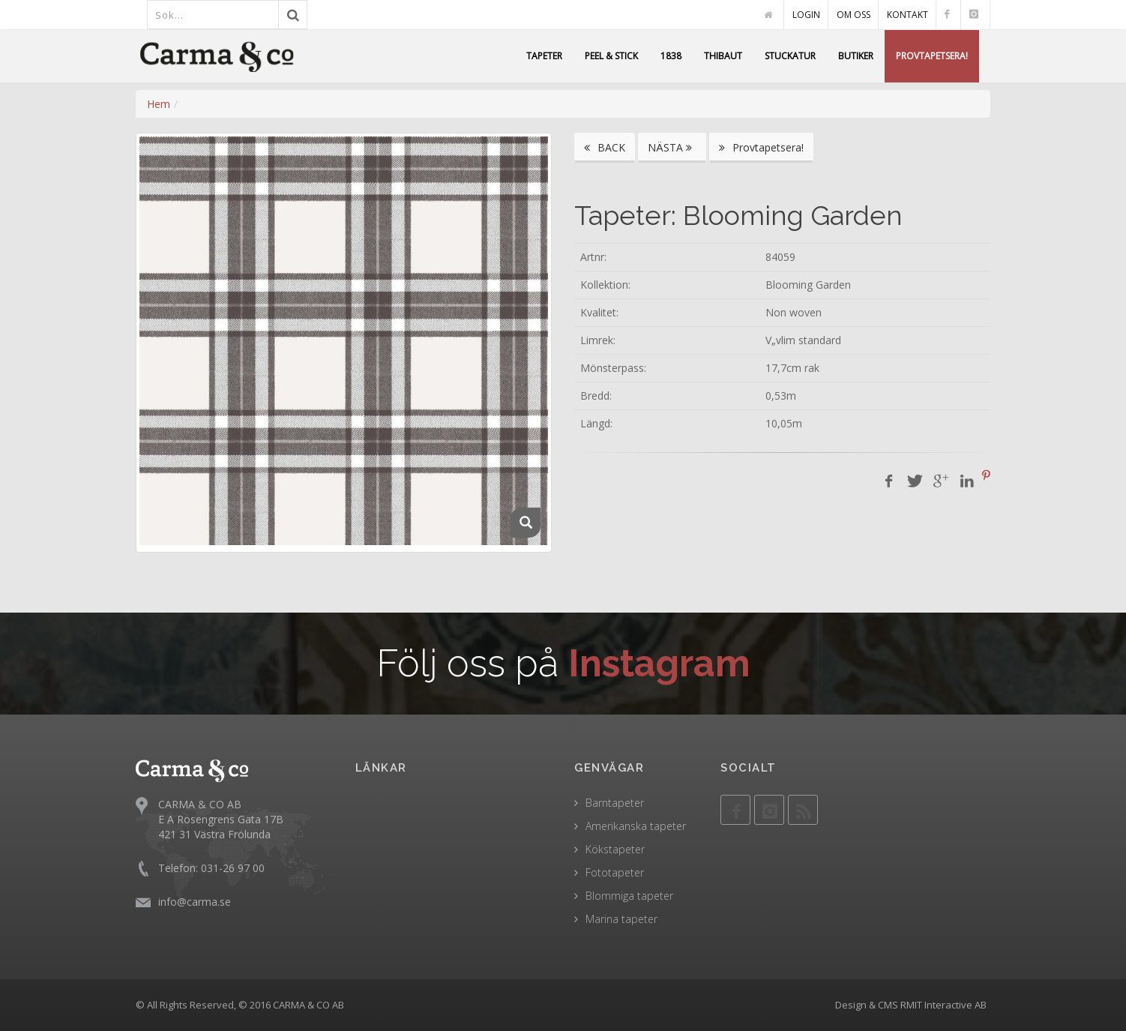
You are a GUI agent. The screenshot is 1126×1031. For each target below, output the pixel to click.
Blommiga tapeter (629, 896)
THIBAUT (723, 55)
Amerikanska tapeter (635, 826)
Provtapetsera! (761, 147)
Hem (158, 104)
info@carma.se (194, 901)
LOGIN (806, 14)
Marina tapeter (621, 919)
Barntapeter (614, 803)
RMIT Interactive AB (943, 1005)
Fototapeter (614, 872)
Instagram (659, 663)
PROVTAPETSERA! (932, 55)
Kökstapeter (615, 849)
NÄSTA (672, 147)
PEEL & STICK (611, 55)
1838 (670, 55)
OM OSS (853, 14)
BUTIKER (855, 55)
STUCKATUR (790, 55)
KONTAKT (907, 14)
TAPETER (544, 55)
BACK (604, 147)
